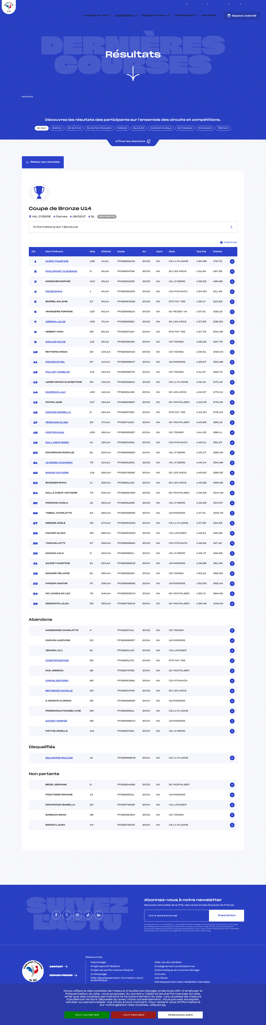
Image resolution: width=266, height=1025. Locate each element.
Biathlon (57, 144)
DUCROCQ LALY (56, 409)
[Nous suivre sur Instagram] (251, 4)
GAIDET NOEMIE (56, 738)
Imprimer (228, 258)
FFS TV (234, 4)
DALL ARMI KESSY (57, 459)
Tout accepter (87, 1015)
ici (209, 947)
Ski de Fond (74, 144)
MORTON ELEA (55, 449)
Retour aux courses (43, 178)
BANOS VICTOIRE (57, 489)
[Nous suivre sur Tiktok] (255, 4)
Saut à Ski (138, 144)
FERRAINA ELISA (57, 439)
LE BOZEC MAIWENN (59, 479)
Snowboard (205, 144)
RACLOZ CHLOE (56, 358)
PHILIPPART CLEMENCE (61, 288)
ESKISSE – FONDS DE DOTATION (167, 4)
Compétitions (124, 16)
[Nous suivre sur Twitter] (247, 4)
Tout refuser (133, 1015)
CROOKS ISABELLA (58, 429)
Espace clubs (197, 4)
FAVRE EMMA (54, 308)
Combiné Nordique (161, 144)
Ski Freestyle (185, 144)
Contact (56, 983)
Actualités (208, 16)
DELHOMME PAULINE (59, 774)
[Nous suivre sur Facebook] (243, 4)
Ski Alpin (42, 144)
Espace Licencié (241, 16)
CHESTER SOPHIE (57, 677)
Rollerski (122, 144)
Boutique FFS (218, 4)
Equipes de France (154, 16)
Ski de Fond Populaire (99, 144)
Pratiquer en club (95, 16)
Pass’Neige (98, 979)
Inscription (227, 932)
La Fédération (184, 16)
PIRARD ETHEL (55, 378)
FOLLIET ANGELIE (58, 388)
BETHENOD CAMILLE (59, 707)
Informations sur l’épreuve (133, 243)
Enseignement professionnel (175, 983)
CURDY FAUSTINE (57, 278)
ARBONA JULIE (56, 338)
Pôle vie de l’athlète (168, 979)
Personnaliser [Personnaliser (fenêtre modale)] (180, 1015)
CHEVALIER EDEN (57, 697)
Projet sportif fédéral (105, 983)
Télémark (223, 144)
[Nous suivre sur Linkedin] (259, 4)
